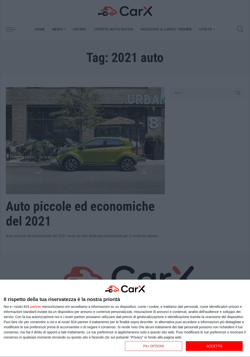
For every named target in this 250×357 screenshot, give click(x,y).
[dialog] (125, 318)
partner (35, 306)
